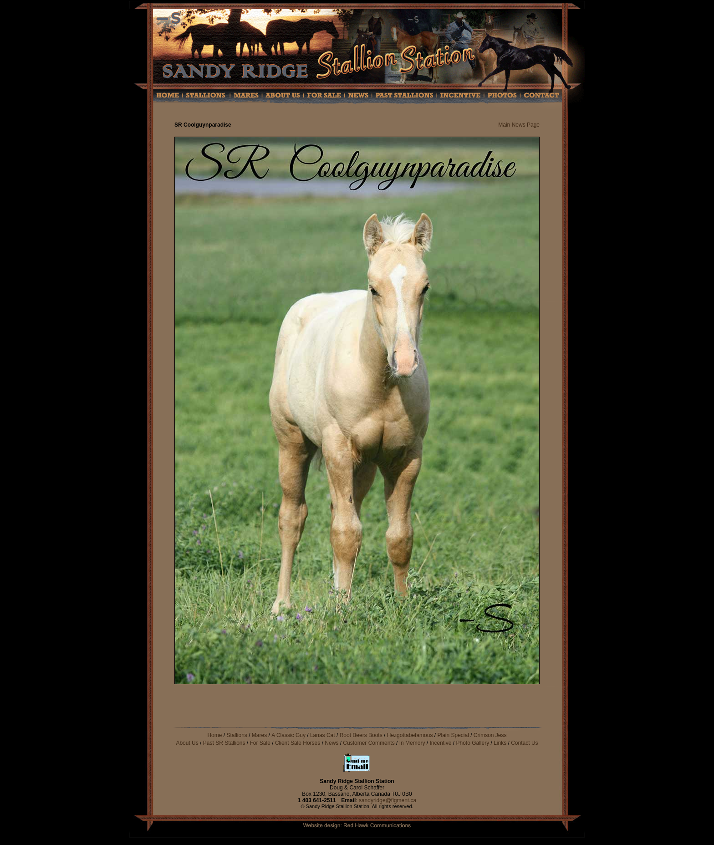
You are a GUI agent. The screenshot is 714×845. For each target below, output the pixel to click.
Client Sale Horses (298, 743)
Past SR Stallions (224, 743)
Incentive (440, 743)
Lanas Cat (322, 735)
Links (500, 743)
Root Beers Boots (361, 735)
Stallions (236, 735)
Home (214, 735)
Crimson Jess (490, 735)
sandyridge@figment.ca (387, 800)
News (331, 743)
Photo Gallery (472, 743)
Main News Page (519, 125)
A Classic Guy (288, 735)
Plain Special (453, 735)
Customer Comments (369, 743)
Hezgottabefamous (410, 735)
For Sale (260, 743)
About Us (187, 743)
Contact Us (524, 743)
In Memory (412, 743)
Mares (259, 735)
